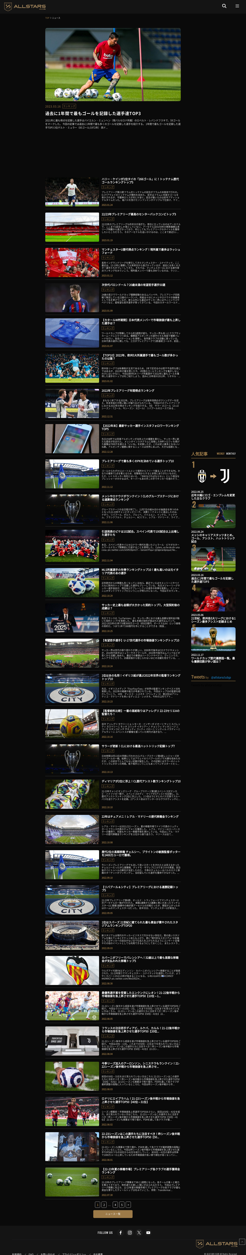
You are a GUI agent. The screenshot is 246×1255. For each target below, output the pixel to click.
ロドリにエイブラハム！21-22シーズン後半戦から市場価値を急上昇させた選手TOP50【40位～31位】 (141, 1100)
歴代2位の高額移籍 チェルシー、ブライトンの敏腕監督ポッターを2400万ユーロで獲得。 (141, 853)
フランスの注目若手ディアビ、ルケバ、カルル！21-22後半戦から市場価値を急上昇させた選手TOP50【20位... (141, 1029)
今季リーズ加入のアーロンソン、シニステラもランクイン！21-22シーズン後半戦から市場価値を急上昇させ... (141, 1065)
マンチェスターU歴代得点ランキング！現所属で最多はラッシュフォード (141, 251)
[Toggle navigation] (237, 6)
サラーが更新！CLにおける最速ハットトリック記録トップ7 (138, 746)
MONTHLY (231, 453)
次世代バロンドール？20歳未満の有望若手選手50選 (133, 285)
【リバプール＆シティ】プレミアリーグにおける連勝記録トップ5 (140, 888)
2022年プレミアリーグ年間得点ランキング (128, 390)
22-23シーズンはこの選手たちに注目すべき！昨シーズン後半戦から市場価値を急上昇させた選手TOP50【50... (141, 1135)
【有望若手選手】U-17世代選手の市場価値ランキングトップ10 (140, 640)
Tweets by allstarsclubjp (206, 685)
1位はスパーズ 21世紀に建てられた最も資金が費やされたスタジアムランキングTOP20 (140, 923)
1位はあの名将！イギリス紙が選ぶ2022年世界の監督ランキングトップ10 (141, 677)
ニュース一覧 (113, 1213)
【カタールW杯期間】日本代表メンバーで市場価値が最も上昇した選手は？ (141, 321)
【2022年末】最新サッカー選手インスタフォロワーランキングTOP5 (140, 427)
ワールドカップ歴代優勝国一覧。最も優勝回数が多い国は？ (213, 659)
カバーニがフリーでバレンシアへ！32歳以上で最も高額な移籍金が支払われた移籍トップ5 (140, 959)
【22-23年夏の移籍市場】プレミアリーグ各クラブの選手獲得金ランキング (141, 1170)
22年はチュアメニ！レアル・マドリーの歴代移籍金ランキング (140, 816)
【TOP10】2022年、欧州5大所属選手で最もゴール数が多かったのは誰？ (140, 356)
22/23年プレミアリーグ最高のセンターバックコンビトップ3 (139, 214)
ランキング (69, 106)
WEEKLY (220, 453)
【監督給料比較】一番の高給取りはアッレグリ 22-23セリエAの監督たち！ (141, 712)
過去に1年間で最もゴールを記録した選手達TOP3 (212, 580)
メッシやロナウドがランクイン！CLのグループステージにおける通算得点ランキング (140, 497)
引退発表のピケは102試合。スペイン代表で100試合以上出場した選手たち (140, 533)
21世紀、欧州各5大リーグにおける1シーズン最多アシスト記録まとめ (213, 619)
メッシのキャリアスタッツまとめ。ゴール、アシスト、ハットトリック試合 (213, 538)
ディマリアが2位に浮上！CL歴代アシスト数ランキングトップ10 (141, 781)
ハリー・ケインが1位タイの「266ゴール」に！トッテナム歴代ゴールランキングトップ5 (140, 180)
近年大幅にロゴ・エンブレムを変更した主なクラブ (213, 496)
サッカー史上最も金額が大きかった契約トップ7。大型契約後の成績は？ (141, 606)
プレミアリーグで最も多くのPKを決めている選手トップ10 (138, 461)
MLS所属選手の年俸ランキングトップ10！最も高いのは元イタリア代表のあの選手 (140, 571)
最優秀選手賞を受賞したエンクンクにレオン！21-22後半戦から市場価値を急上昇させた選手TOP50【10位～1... (141, 994)
